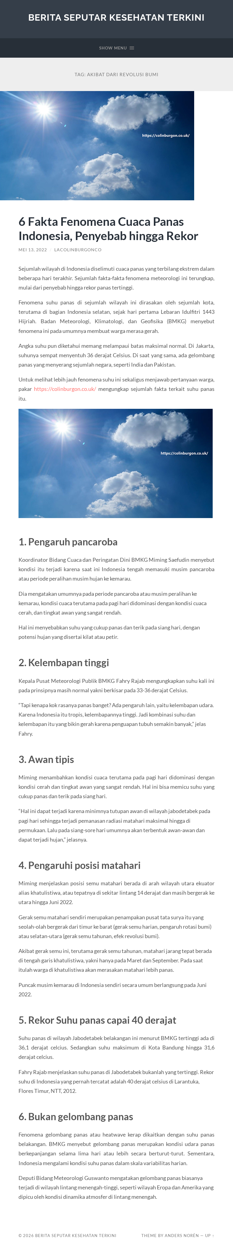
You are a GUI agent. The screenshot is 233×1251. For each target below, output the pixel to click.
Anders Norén (182, 1235)
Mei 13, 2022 (33, 249)
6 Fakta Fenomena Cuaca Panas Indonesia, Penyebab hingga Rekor (108, 228)
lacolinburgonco (78, 249)
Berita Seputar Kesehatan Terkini (116, 17)
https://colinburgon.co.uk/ (65, 388)
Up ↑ (209, 1235)
